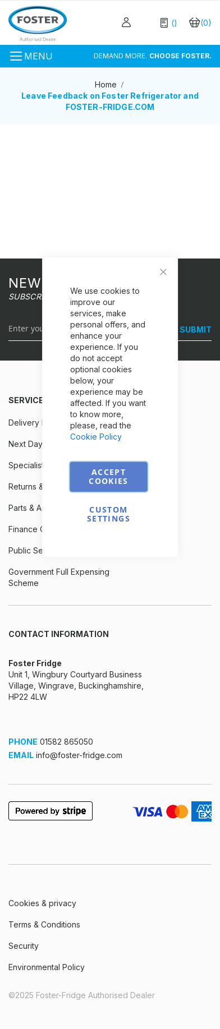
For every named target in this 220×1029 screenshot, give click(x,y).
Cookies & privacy (42, 903)
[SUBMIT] (191, 329)
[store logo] (37, 23)
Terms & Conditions (44, 924)
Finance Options (38, 529)
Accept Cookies (108, 476)
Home (107, 84)
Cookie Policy (96, 436)
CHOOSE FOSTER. (180, 56)
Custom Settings (108, 514)
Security (23, 945)
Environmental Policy (46, 967)
